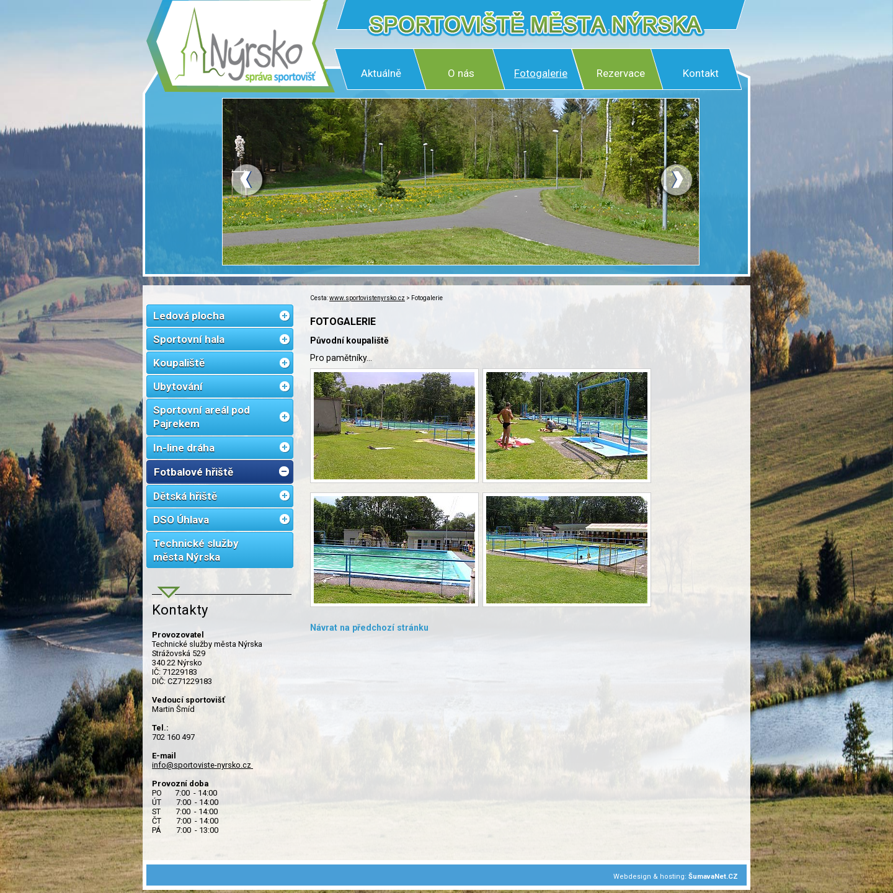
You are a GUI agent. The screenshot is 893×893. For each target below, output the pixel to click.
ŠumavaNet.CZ (713, 877)
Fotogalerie (540, 73)
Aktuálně (381, 73)
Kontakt (701, 73)
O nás (461, 73)
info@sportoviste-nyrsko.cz (202, 765)
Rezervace (621, 73)
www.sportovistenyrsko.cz (367, 298)
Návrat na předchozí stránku (369, 628)
